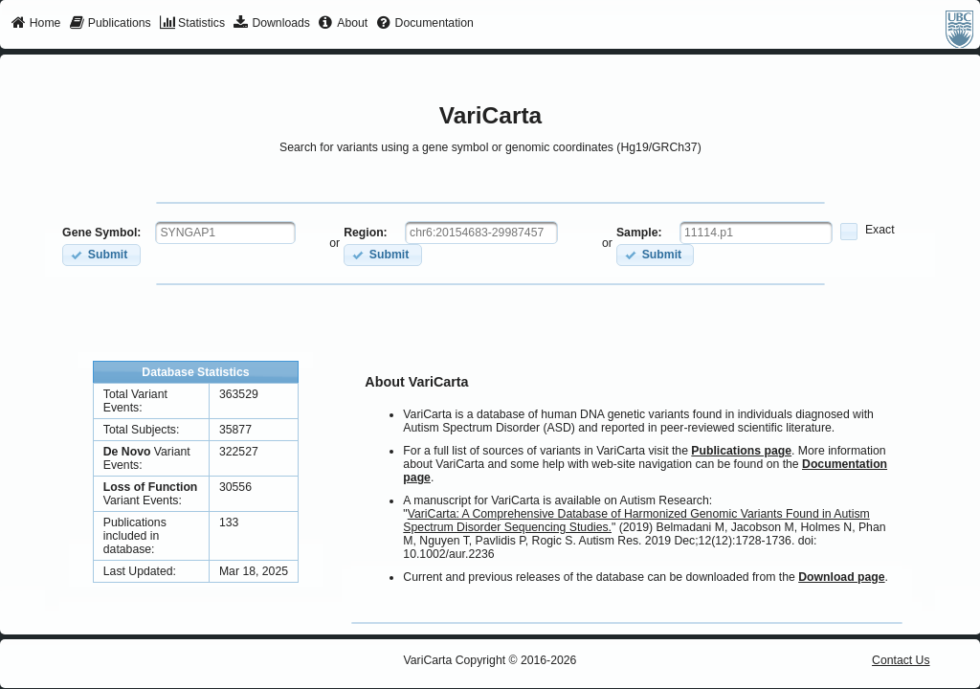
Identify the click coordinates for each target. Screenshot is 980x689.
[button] (101, 255)
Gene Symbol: (101, 232)
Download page (841, 577)
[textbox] (225, 232)
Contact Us (901, 660)
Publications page (741, 450)
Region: (366, 232)
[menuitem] (36, 24)
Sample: (639, 232)
